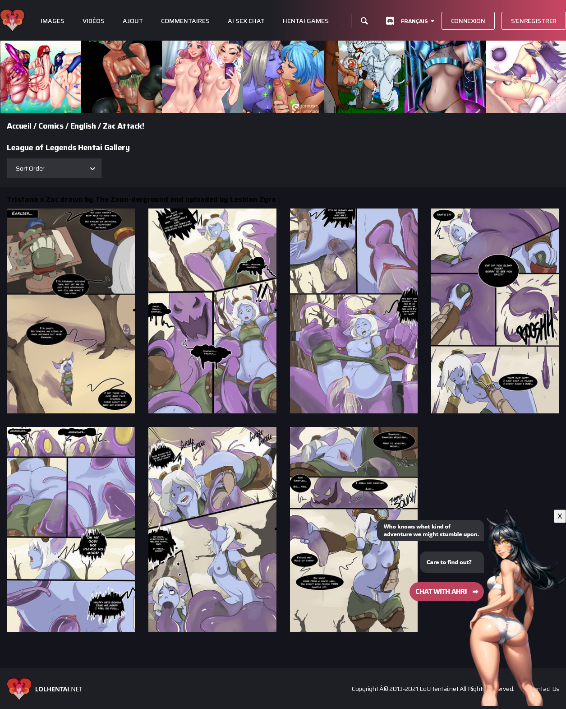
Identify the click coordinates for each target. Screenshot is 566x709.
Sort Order (30, 168)
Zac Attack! (123, 126)
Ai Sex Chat (246, 21)
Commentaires (185, 21)
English (83, 126)
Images (52, 21)
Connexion (468, 21)
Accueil (19, 126)
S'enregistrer (534, 21)
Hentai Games (306, 21)
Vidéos (94, 21)
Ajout (133, 21)
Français (414, 21)
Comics (50, 126)
